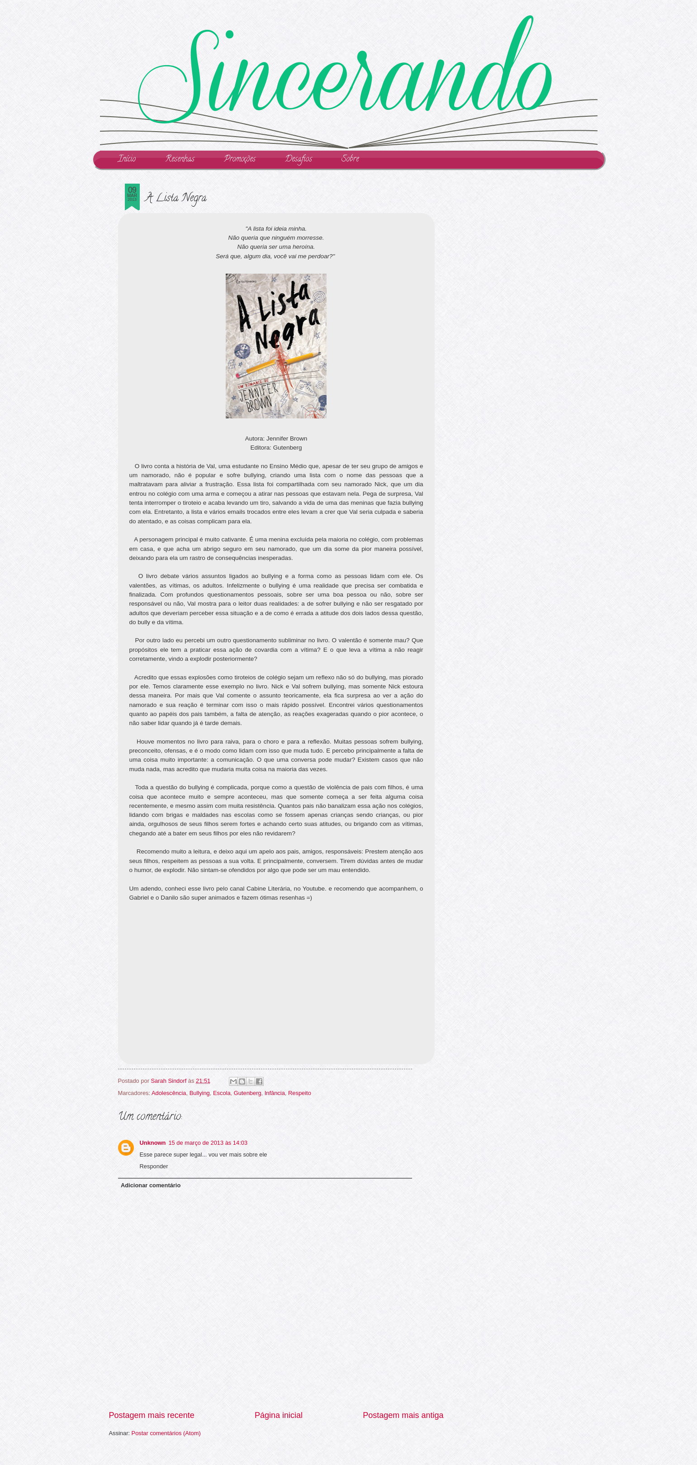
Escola (222, 1093)
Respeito (299, 1093)
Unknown (153, 1142)
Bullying (200, 1093)
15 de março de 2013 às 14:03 (207, 1142)
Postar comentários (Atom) (166, 1433)
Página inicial (279, 1415)
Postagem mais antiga (403, 1415)
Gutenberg (247, 1093)
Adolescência (169, 1093)
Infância (275, 1093)
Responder (154, 1166)
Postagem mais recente (151, 1415)
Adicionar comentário (150, 1185)
